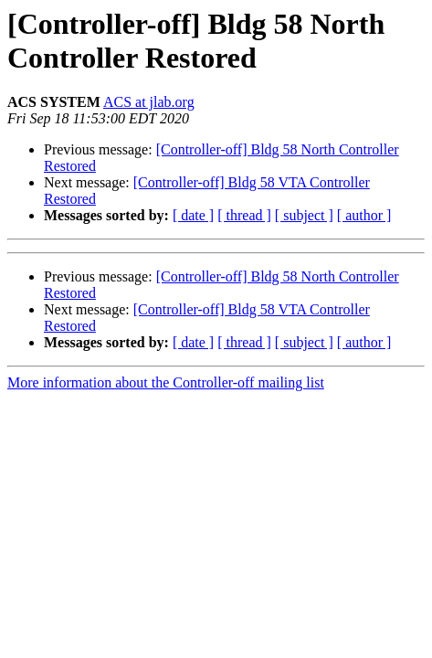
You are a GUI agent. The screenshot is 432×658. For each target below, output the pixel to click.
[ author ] (364, 215)
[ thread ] (244, 215)
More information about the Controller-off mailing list (165, 382)
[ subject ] (304, 215)
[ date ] (193, 215)
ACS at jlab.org (149, 102)
